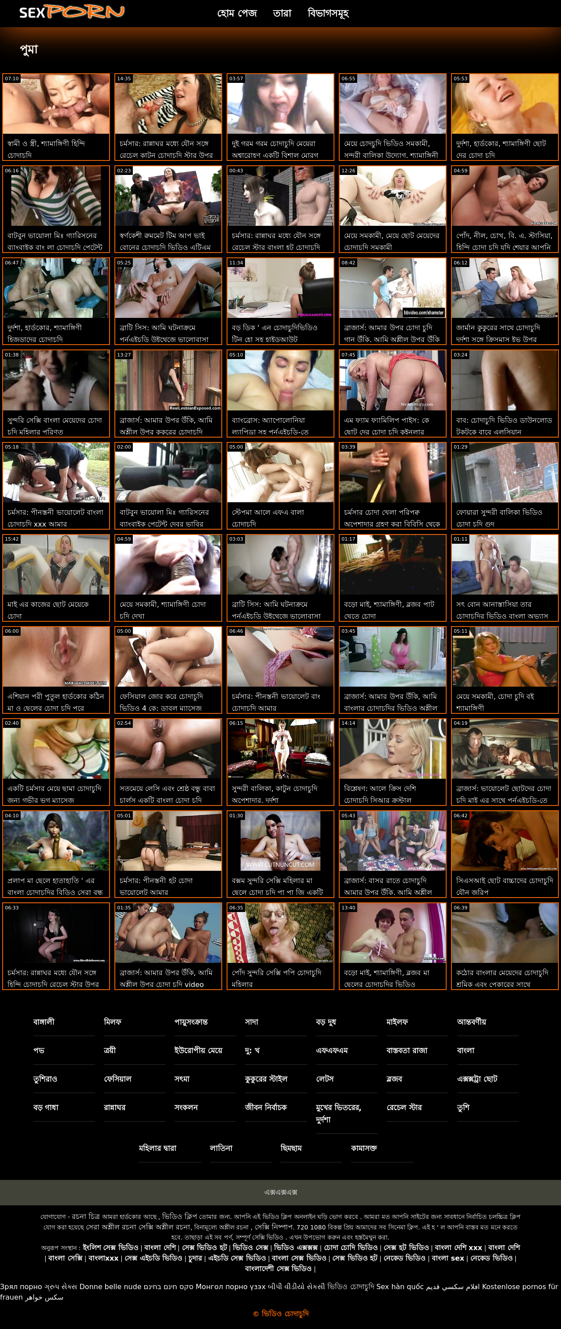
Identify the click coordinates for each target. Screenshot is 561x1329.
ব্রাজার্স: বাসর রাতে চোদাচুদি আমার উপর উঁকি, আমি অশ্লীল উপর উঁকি (388, 892)
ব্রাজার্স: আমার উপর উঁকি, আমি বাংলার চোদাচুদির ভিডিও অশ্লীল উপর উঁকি (390, 708)
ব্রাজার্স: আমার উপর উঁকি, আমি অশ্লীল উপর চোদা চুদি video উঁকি (166, 985)
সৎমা (181, 1079)
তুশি (463, 1107)
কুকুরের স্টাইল (266, 1079)
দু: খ (252, 1050)
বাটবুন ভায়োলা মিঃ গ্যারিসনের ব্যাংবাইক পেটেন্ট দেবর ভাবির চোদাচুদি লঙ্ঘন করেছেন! (164, 524)
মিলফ (112, 1022)
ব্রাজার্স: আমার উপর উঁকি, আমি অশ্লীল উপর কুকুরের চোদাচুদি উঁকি (166, 432)
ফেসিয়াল (117, 1079)
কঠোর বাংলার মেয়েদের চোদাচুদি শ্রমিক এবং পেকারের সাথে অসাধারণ (502, 985)
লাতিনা (221, 1148)
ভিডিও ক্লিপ (179, 1216)
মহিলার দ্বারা (157, 1148)
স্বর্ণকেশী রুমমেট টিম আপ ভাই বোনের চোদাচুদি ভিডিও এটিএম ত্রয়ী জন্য (165, 248)
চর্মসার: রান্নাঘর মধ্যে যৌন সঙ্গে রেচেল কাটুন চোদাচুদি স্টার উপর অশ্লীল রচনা (166, 155)
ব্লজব (394, 1079)
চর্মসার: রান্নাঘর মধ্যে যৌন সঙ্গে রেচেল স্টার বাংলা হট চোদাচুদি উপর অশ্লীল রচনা (276, 248)
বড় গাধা (46, 1107)
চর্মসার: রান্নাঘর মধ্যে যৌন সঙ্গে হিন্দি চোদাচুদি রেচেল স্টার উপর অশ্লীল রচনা (53, 985)
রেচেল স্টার (404, 1107)
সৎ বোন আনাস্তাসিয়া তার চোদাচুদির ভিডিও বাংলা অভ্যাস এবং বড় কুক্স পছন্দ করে (502, 616)
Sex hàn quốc (400, 1287)
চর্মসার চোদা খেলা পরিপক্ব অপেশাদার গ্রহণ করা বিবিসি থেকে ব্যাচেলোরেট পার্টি (392, 524)
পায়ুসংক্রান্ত (191, 1022)
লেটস (325, 1079)
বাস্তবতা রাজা (407, 1050)
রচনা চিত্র (86, 1216)
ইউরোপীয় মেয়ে (198, 1050)
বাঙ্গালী (43, 1022)
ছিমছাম (291, 1148)
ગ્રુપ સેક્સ (60, 1287)
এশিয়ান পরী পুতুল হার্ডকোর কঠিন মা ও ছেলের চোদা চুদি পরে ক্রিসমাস (55, 708)
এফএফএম (332, 1050)
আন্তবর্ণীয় (471, 1022)
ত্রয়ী (110, 1050)
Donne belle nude (110, 1287)
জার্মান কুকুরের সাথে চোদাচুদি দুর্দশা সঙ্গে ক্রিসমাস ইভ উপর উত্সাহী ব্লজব (498, 340)
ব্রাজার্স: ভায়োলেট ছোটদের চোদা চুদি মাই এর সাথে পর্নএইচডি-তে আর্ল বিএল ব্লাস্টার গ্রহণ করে (503, 800)
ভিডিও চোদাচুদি (350, 1287)
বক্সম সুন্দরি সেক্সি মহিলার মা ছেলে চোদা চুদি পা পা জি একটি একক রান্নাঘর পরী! (277, 892)
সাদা (251, 1022)
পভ (38, 1050)
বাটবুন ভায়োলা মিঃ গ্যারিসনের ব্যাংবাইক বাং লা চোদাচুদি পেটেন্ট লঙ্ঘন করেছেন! (55, 248)
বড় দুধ (326, 1022)
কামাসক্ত (364, 1148)
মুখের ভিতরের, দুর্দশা (339, 1113)
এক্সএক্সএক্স (280, 1192)
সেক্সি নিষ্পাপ (274, 1227)
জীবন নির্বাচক (266, 1107)
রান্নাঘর (114, 1107)
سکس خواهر (44, 1297)
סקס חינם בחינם (169, 1287)
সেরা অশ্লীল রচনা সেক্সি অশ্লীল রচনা (138, 1227)
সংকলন (186, 1107)
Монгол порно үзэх (231, 1287)
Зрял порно (21, 1287)
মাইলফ (397, 1022)
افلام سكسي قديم (453, 1287)
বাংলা (465, 1050)
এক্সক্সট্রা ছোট (477, 1079)
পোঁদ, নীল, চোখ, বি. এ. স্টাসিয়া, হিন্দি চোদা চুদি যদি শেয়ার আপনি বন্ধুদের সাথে (504, 248)
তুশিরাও (45, 1079)
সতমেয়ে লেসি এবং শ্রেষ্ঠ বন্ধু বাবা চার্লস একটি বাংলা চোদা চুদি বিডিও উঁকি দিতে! (167, 800)
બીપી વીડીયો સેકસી (296, 1287)
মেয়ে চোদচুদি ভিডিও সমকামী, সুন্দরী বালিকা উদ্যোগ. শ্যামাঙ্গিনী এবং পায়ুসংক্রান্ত (391, 155)
